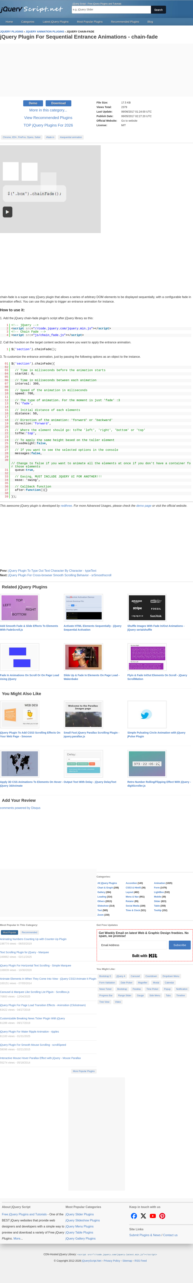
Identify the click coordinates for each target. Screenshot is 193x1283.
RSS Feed (141, 1260)
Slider (157, 901)
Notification (181, 989)
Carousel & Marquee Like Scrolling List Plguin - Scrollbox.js (34, 991)
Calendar (169, 982)
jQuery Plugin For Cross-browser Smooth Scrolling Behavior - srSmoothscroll (59, 575)
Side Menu (154, 995)
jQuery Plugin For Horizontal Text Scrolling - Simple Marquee (35, 965)
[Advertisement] (96, 70)
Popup (167, 989)
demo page (143, 505)
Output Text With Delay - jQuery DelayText (90, 781)
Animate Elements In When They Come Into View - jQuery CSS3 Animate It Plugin (48, 978)
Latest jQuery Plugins (56, 21)
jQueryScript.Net (91, 1260)
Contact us (170, 1235)
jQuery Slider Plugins (80, 1214)
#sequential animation (71, 137)
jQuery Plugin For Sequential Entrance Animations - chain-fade (79, 37)
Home (9, 21)
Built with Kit (144, 955)
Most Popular (9, 932)
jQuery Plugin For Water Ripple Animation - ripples (29, 1031)
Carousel (135, 976)
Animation (159, 883)
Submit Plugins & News (145, 1235)
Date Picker (126, 982)
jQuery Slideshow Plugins (83, 1220)
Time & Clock (133, 910)
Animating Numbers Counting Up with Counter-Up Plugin (33, 939)
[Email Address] (133, 945)
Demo (33, 103)
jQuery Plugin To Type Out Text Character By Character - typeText (52, 570)
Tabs (168, 995)
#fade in (50, 137)
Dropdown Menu (171, 976)
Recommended (29, 932)
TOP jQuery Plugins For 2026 (48, 125)
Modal (156, 982)
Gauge (140, 995)
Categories (28, 21)
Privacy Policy (112, 1260)
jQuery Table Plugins (79, 1232)
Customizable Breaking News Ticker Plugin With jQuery (32, 1018)
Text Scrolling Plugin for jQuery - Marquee (24, 952)
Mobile (157, 896)
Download (58, 103)
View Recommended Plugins (48, 118)
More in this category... (48, 110)
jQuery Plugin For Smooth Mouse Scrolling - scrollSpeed (33, 1044)
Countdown (151, 976)
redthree (66, 505)
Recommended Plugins (125, 21)
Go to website (129, 120)
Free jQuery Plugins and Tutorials (33, 7)
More (16, 1238)
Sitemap (127, 1260)
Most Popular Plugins (90, 21)
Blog (150, 21)
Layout (129, 892)
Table (157, 906)
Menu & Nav (132, 896)
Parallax (137, 989)
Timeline (180, 995)
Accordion (131, 883)
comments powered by (20, 808)
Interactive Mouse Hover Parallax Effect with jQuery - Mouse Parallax (40, 1058)
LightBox (159, 892)
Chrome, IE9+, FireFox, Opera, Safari (22, 137)
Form (157, 887)
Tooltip (157, 910)
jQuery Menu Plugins (80, 1226)
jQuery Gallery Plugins (81, 1238)
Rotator (130, 901)
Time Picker (152, 989)
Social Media (133, 906)
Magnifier (142, 982)
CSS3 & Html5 (133, 887)
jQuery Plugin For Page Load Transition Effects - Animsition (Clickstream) (43, 1005)
